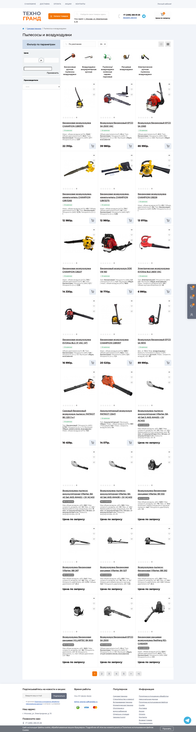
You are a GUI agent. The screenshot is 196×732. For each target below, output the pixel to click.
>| (139, 673)
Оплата (57, 4)
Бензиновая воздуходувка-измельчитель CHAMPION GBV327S (114, 197)
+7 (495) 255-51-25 (131, 15)
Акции (68, 4)
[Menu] (59, 16)
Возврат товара (145, 720)
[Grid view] (168, 44)
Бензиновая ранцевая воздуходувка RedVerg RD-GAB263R (152, 640)
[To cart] (92, 146)
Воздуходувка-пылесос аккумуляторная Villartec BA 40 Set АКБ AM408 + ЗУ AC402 (116, 493)
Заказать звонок (130, 18)
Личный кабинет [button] (164, 4)
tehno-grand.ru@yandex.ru (85, 702)
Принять (167, 729)
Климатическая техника (123, 705)
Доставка (45, 4)
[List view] (161, 44)
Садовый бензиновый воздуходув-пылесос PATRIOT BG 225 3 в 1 (78, 414)
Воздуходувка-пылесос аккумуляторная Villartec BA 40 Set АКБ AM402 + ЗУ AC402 (78, 493)
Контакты (80, 4)
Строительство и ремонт (123, 699)
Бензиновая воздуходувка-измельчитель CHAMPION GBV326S (77, 197)
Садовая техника (34, 29)
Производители (145, 723)
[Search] (77, 14)
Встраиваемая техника (122, 702)
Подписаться (59, 696)
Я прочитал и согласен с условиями (43, 703)
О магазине (30, 4)
